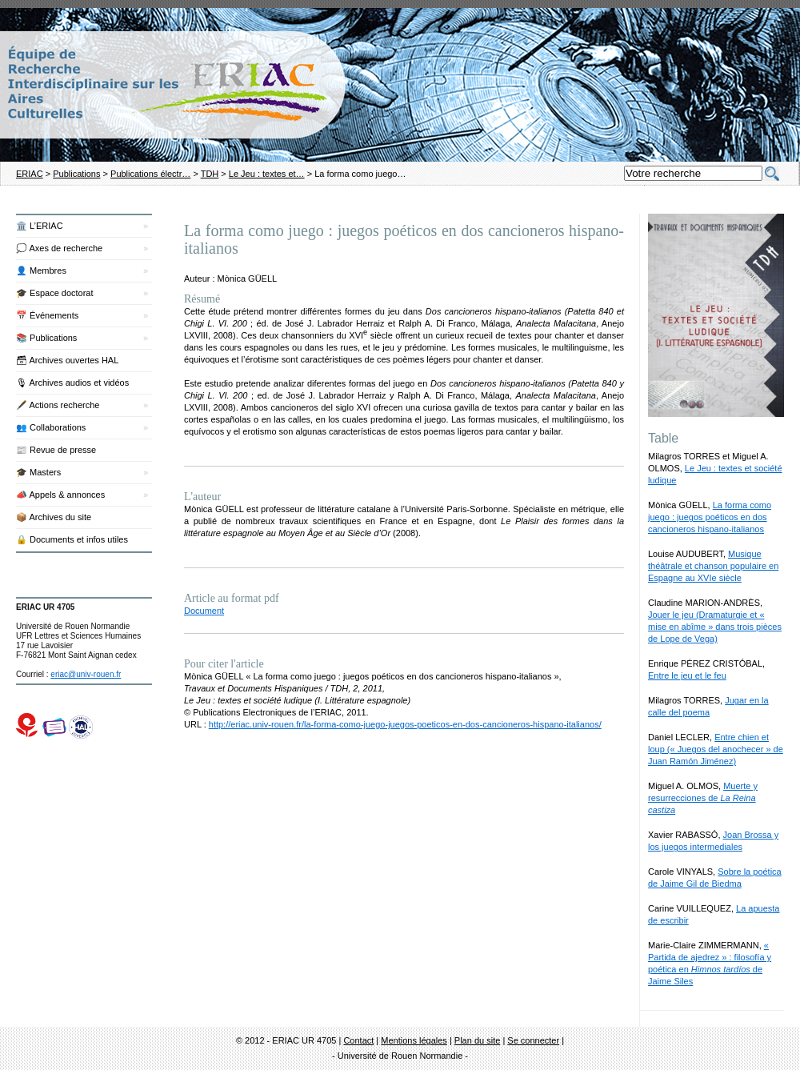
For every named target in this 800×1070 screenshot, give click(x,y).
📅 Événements (47, 315)
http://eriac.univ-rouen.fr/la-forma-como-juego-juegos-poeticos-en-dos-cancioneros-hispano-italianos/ (405, 724)
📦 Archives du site (53, 517)
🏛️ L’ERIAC (39, 225)
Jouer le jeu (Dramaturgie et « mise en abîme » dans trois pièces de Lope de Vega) (715, 626)
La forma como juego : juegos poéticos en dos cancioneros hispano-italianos (709, 517)
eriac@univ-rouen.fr (85, 674)
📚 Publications (46, 338)
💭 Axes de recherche (59, 248)
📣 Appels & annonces (60, 494)
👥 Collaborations (51, 427)
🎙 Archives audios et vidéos (72, 382)
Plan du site (477, 1040)
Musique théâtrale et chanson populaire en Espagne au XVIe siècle (713, 566)
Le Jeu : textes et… (267, 173)
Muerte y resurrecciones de (703, 798)
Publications (76, 173)
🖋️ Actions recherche (58, 405)
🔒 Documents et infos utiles (72, 539)
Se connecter (533, 1040)
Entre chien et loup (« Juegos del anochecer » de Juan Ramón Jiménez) (715, 749)
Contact (358, 1040)
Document (204, 610)
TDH (210, 173)
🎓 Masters (38, 472)
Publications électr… (150, 173)
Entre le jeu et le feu (687, 675)
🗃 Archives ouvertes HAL (67, 360)
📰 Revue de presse (56, 450)
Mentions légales (414, 1040)
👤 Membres (41, 270)
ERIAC (29, 173)
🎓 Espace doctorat (55, 293)
